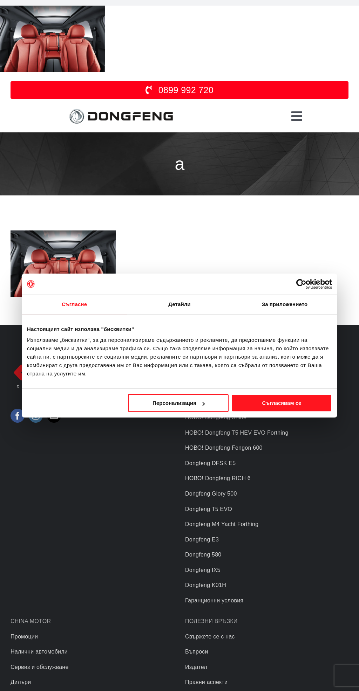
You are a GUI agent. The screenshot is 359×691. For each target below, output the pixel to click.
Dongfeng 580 (203, 555)
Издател (196, 667)
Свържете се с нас (210, 637)
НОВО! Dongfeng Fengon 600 (224, 448)
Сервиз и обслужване (40, 667)
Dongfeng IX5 (203, 570)
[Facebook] (18, 416)
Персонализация (179, 403)
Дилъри (21, 682)
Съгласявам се (281, 403)
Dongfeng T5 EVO (208, 509)
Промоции (24, 637)
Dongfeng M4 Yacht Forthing (221, 524)
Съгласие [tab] (74, 304)
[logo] (121, 109)
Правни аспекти (206, 682)
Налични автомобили (39, 652)
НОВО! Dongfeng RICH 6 (218, 478)
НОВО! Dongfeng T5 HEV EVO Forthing (237, 433)
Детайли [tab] (179, 304)
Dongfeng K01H (205, 585)
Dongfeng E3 (202, 540)
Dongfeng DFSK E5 (210, 463)
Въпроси (196, 652)
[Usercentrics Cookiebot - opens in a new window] (301, 284)
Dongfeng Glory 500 (211, 494)
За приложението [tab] (285, 304)
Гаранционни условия (214, 600)
